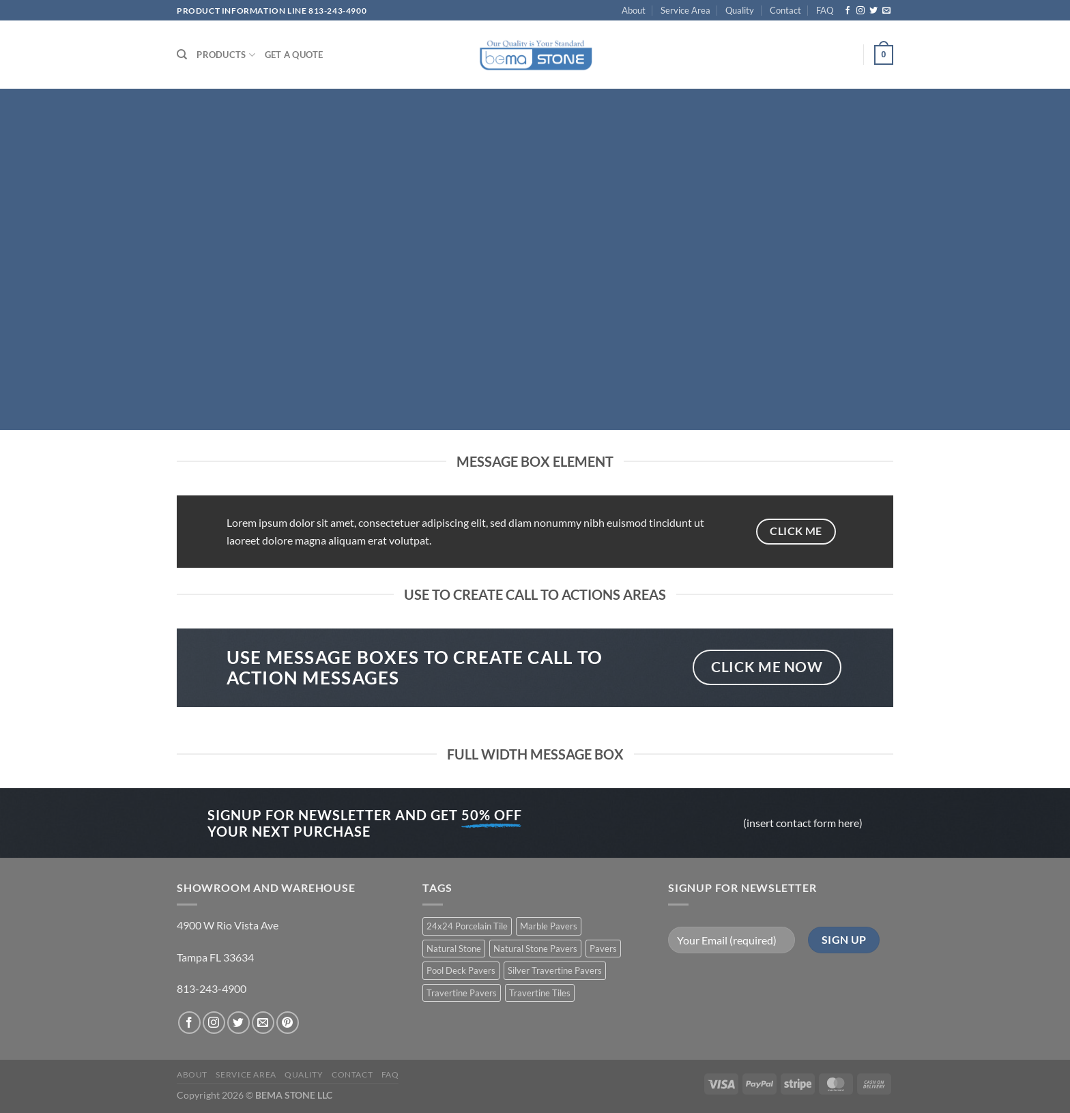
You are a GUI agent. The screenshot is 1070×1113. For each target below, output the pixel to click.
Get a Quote (294, 54)
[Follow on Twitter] (873, 11)
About (634, 10)
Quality (739, 10)
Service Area (685, 10)
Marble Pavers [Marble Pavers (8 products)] (548, 926)
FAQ (824, 10)
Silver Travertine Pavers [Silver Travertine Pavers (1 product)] (555, 970)
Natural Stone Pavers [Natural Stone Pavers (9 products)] (535, 948)
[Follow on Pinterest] (287, 1022)
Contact (785, 10)
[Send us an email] (886, 11)
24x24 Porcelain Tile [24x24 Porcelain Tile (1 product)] (467, 926)
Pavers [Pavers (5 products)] (603, 948)
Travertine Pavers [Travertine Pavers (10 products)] (461, 992)
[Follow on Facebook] (847, 11)
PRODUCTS (226, 54)
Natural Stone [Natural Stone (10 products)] (453, 948)
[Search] (182, 55)
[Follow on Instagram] (860, 11)
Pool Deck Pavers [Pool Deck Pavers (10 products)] (460, 970)
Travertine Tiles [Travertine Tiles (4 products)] (539, 992)
